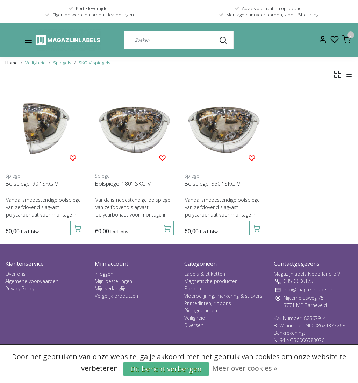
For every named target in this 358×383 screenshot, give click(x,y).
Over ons (15, 273)
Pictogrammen (200, 310)
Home (11, 62)
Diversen (193, 325)
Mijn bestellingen (113, 281)
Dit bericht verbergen (166, 369)
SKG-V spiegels (94, 62)
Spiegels (62, 62)
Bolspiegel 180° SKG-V (123, 183)
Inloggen (104, 273)
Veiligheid (35, 62)
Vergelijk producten (116, 295)
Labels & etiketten (204, 273)
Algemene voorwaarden (31, 281)
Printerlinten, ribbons (207, 303)
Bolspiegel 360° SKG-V (212, 183)
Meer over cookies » (244, 368)
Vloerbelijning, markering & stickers (223, 295)
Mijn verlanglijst (111, 288)
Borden (192, 288)
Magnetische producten (211, 281)
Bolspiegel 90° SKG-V (31, 183)
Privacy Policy (19, 288)
